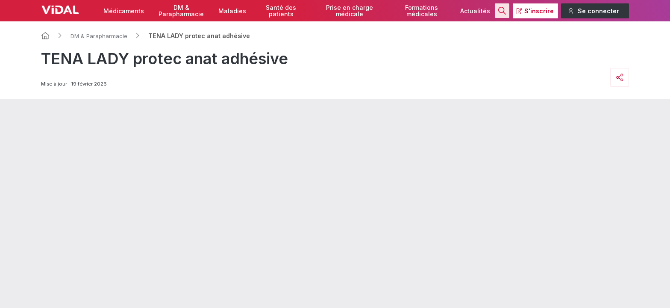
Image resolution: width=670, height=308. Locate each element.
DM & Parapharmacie (99, 36)
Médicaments (123, 11)
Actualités (475, 11)
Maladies (232, 11)
